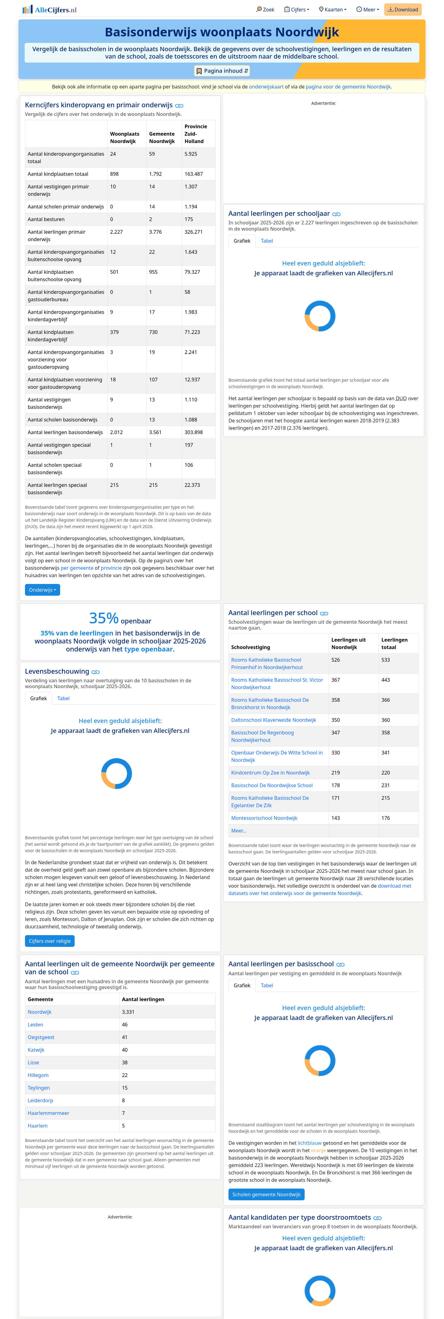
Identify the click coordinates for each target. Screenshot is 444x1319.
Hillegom (38, 1075)
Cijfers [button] (295, 10)
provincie (111, 568)
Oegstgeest (41, 1037)
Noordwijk (39, 1012)
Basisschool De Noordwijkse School (272, 785)
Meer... (238, 830)
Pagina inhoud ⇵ (222, 71)
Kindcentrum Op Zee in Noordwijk (270, 772)
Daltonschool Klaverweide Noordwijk (273, 720)
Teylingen (39, 1087)
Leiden (35, 1024)
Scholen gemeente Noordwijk (266, 1194)
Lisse (33, 1062)
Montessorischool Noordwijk (264, 818)
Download (403, 10)
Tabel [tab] (267, 240)
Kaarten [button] (331, 10)
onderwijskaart (266, 86)
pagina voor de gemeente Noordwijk (348, 86)
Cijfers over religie (50, 941)
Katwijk (36, 1049)
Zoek (265, 10)
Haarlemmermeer (48, 1113)
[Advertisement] (323, 155)
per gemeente (77, 568)
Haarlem (38, 1125)
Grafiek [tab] (242, 240)
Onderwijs (40, 589)
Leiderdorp (40, 1100)
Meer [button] (365, 10)
